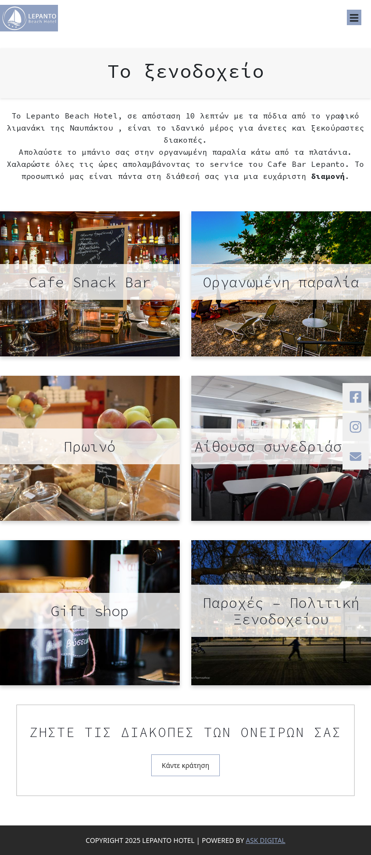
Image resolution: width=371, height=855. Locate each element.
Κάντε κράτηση (185, 765)
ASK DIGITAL (265, 840)
